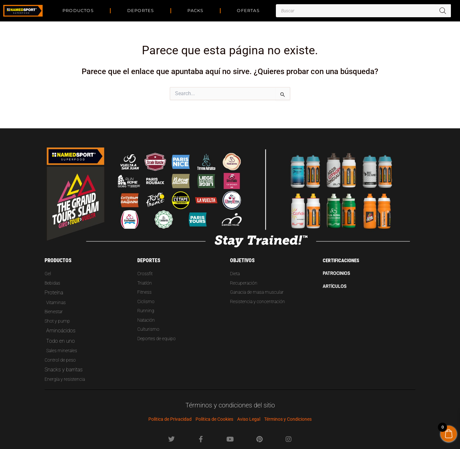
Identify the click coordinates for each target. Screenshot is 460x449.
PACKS (195, 10)
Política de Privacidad (170, 419)
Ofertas (248, 10)
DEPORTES (140, 10)
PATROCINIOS (337, 265)
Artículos (335, 278)
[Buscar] (443, 10)
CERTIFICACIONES (342, 253)
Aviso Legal (248, 419)
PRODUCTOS (78, 10)
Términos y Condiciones (288, 419)
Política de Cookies (214, 419)
